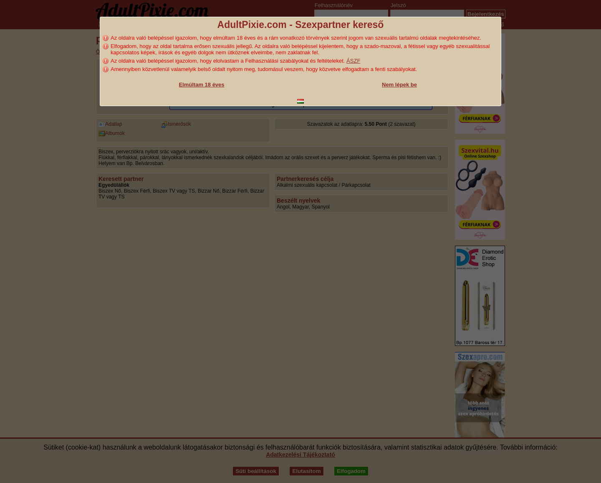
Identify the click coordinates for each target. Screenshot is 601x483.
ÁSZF (353, 61)
